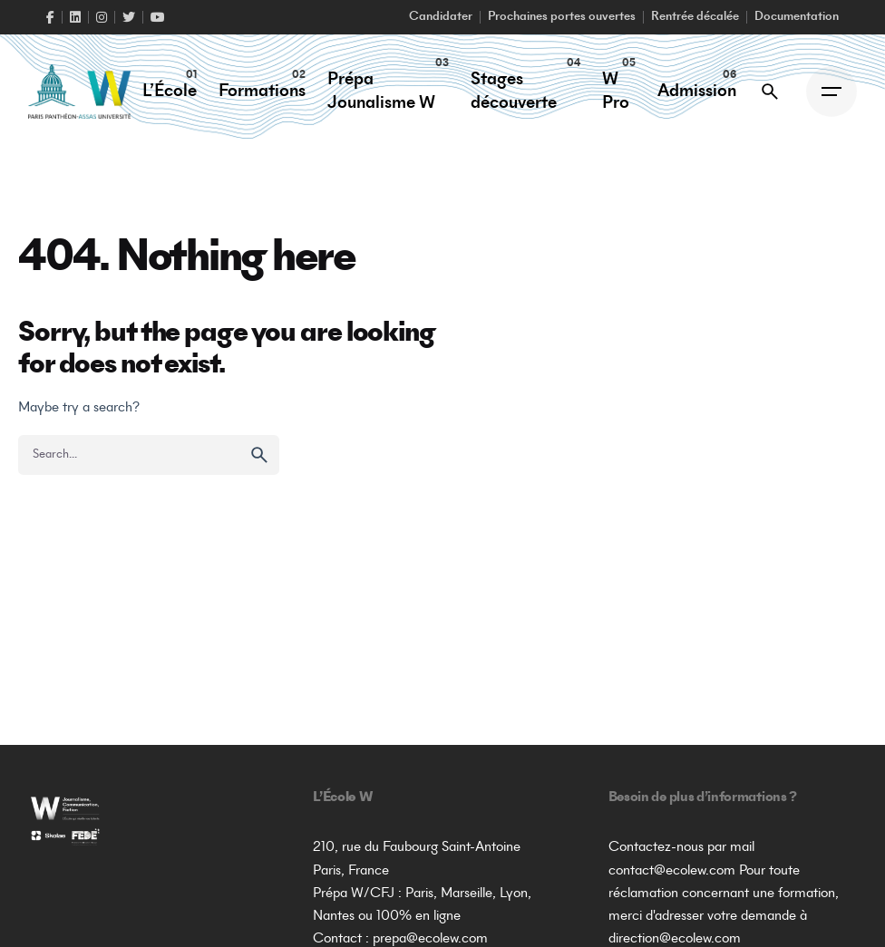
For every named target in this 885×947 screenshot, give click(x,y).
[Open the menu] (831, 91)
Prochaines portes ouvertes (562, 17)
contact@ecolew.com (671, 871)
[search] (259, 455)
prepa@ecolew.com (430, 939)
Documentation (796, 17)
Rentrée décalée (695, 17)
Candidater (440, 17)
